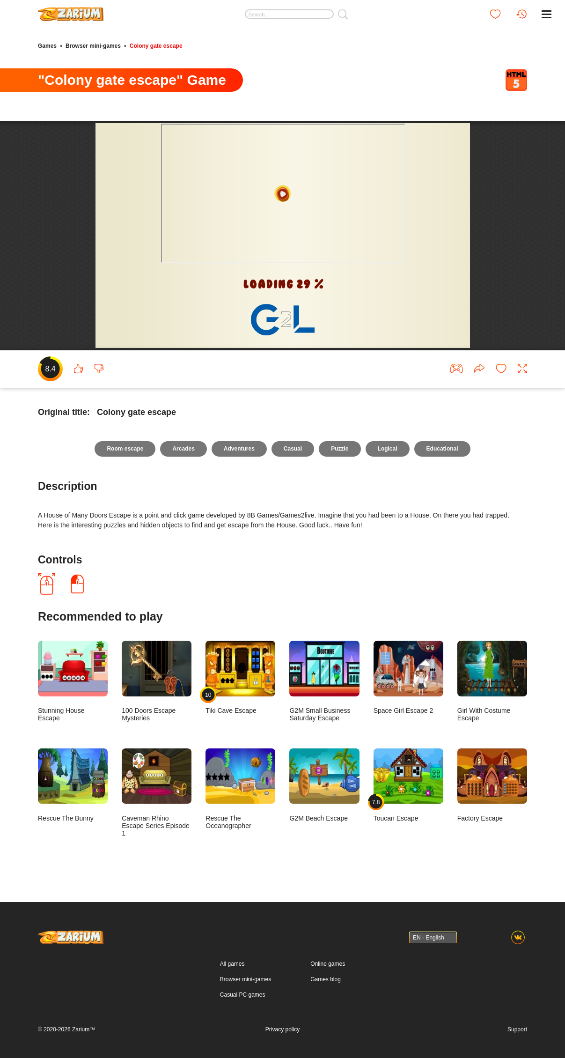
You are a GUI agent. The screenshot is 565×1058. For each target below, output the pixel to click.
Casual (293, 448)
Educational (442, 448)
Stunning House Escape (73, 681)
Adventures (239, 448)
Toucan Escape (408, 785)
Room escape (125, 448)
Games (47, 46)
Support (517, 1029)
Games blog (325, 979)
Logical (387, 448)
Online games (327, 964)
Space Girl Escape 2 (408, 677)
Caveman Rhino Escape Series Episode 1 (156, 792)
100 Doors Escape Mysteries (156, 681)
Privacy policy (282, 1029)
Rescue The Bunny (73, 785)
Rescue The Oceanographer (240, 788)
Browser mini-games (93, 46)
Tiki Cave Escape (240, 677)
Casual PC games (242, 994)
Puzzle (339, 448)
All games (232, 964)
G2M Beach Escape (324, 785)
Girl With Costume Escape (492, 681)
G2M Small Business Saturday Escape (324, 681)
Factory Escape (492, 785)
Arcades (183, 448)
